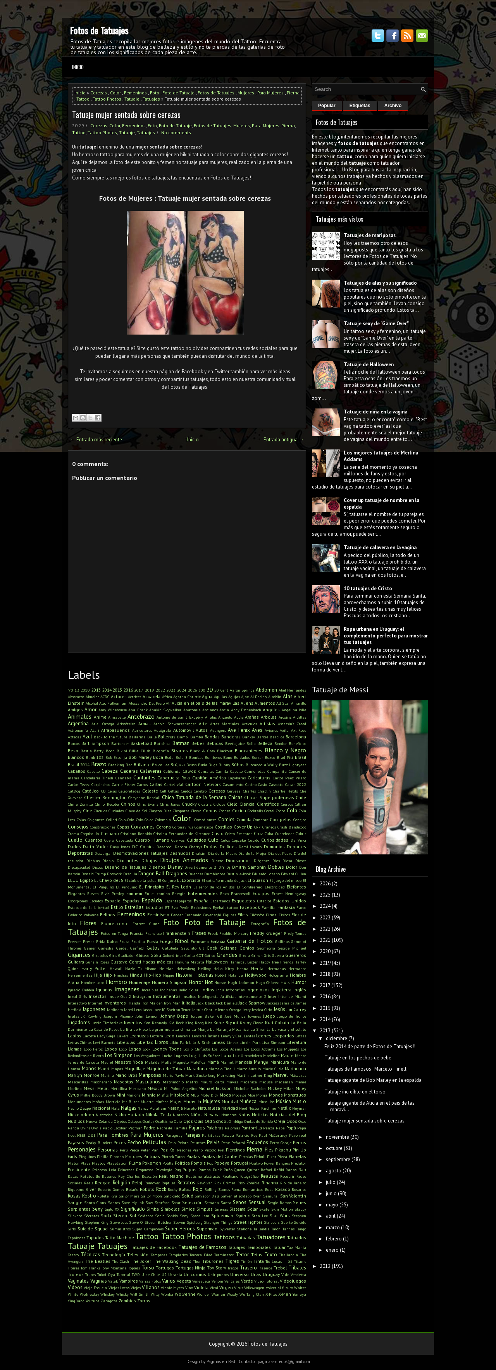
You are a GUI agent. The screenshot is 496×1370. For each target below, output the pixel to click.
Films (243, 914)
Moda (225, 1095)
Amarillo (298, 703)
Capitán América (209, 778)
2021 (325, 940)
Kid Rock (176, 1022)
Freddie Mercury (233, 933)
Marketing (226, 1075)
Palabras (215, 1128)
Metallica (118, 1088)
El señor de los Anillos (214, 887)
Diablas (93, 860)
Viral (214, 1287)
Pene (225, 1142)
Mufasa (162, 1101)
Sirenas (221, 1209)
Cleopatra (181, 810)
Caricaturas (259, 778)
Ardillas (299, 717)
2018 (325, 974)
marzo (333, 1227)
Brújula (177, 764)
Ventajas (231, 1281)
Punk (217, 1169)
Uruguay (271, 1274)
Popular (327, 105)
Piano (198, 1150)
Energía (179, 893)
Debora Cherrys (188, 846)
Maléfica (197, 1062)
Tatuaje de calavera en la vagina (380, 547)
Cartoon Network (203, 784)
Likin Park (178, 1042)
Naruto (190, 1108)
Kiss (208, 1022)
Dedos (210, 846)
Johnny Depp (174, 1016)
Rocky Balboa (179, 1189)
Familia (269, 907)
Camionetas (255, 771)
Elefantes (296, 887)
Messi (90, 1088)
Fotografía (260, 923)
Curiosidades (274, 840)
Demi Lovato (250, 846)
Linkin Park (249, 1042)
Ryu (113, 1196)
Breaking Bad (120, 764)
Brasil (300, 757)
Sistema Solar (243, 1209)
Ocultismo (164, 1121)
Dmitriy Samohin (249, 867)
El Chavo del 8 (108, 880)
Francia (136, 933)
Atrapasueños (115, 730)
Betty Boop (104, 750)
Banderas (231, 737)
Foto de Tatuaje (178, 93)
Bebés (198, 743)
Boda (169, 757)
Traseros (265, 1268)
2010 (85, 690)
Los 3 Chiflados (196, 1049)
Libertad (144, 1042)
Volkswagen (254, 1287)
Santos (114, 1202)
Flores (88, 923)
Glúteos (142, 955)
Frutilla (138, 941)
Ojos (188, 1121)
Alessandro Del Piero (146, 703)
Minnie (149, 1095)
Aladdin (274, 696)
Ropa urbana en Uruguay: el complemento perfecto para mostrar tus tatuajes (386, 636)
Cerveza (234, 791)
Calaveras (151, 771)
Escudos (96, 901)
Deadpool (164, 846)
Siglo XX (112, 1209)
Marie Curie (272, 1068)
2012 (325, 1266)
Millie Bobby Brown (97, 1095)
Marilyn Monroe (84, 1075)
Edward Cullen (293, 873)
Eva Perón (180, 907)
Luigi (193, 1055)
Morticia (113, 1101)
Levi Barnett (104, 1042)
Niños (197, 1114)
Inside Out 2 (119, 996)
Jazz (157, 1009)
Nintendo (181, 1114)
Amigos (75, 709)
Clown (196, 810)
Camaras (206, 771)
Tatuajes (151, 99)
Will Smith (140, 1294)
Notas (244, 1114)
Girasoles (100, 955)
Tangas (288, 1229)
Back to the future (110, 737)
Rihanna (270, 1183)
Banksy (248, 737)
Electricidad (275, 887)
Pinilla (102, 1156)
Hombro (116, 982)
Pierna (293, 93)
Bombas (196, 757)
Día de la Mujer (252, 853)
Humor (298, 982)
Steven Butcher (158, 1222)
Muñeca (248, 1101)
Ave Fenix (239, 730)
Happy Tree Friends (276, 962)
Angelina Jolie (294, 709)
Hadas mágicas (158, 962)
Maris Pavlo (173, 1075)
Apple (238, 717)
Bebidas (215, 743)
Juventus (133, 1022)
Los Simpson (119, 1055)
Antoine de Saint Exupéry (180, 717)
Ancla (224, 709)
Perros (299, 1142)
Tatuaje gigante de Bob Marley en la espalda (373, 1080)
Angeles (271, 709)
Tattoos (224, 1237)
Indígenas (168, 989)
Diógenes (261, 860)
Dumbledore (214, 873)
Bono (227, 757)
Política (182, 1163)
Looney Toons (167, 1049)
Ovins (85, 1128)
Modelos (239, 1095)
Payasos (76, 1142)
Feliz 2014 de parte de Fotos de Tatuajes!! (369, 1046)
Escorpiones (78, 901)
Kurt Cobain (277, 1022)
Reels (88, 1183)
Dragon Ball (151, 873)
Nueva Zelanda (99, 1121)
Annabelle (117, 717)
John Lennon (147, 1016)
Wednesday (89, 1294)
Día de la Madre (222, 853)
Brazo (99, 764)
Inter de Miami (292, 996)
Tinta (258, 1261)
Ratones (109, 1176)
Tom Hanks (90, 1268)
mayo (332, 1204)
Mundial (230, 1101)
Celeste (150, 791)
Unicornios (195, 1274)
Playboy (98, 1163)
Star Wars (280, 1215)
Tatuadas (245, 1237)
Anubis (211, 717)
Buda (202, 764)
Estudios (155, 907)
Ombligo (236, 1121)
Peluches (197, 1142)
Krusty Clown (252, 1022)
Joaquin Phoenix (118, 1016)
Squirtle (243, 1215)
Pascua (228, 1135)
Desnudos (180, 853)
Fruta (124, 941)
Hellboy (204, 968)
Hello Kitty (224, 968)
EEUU (73, 880)
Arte (203, 723)
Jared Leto (132, 1009)
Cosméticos (204, 827)
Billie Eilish (139, 750)
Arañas (252, 717)
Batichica (162, 743)
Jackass (273, 1003)
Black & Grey (202, 750)
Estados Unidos (289, 901)
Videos (75, 1287)
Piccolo (210, 1150)
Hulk (285, 982)
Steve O (136, 1222)
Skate (264, 1209)
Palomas (232, 1128)
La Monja (200, 1029)
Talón (276, 1229)
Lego (169, 1036)
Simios (188, 1209)
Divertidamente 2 (200, 867)
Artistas (267, 723)
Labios (74, 1036)
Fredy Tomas (295, 933)
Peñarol (238, 1142)
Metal (102, 1088)
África (167, 696)
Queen (239, 1169)
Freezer (74, 941)
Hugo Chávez (267, 982)
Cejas (112, 791)
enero (332, 1250)
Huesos (220, 982)
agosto (333, 1170)
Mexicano (137, 1088)
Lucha (167, 1055)
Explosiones (201, 907)
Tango (301, 1229)
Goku (155, 955)
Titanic (300, 1261)
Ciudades (116, 810)
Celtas (173, 791)
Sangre (75, 1202)
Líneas (232, 1042)
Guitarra (76, 962)
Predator (298, 1163)
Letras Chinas (79, 1042)
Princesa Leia (104, 1169)
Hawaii (116, 968)
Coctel (269, 810)
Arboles (269, 717)
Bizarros (179, 750)
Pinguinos (87, 1156)
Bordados (242, 757)
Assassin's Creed (292, 723)
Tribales (297, 1267)
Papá (291, 1128)
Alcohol (92, 703)
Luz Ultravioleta (247, 1055)
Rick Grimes (225, 1183)
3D (210, 690)
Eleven (93, 893)
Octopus (134, 1121)
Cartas (156, 784)
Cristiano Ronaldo (136, 833)
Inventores (114, 1003)
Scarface (162, 1202)
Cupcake (239, 840)
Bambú (196, 737)
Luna (226, 1055)
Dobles (276, 867)
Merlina (75, 1088)
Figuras (229, 914)
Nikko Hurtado (129, 1114)
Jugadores (79, 1022)
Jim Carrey (296, 1009)
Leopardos (283, 1036)
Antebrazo (141, 716)
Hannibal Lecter (243, 962)
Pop (210, 1163)
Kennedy (159, 1022)
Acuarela (151, 696)
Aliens (247, 703)
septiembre (338, 1159)
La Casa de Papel (103, 1029)
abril (331, 1216)
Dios (276, 860)
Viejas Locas (118, 1287)
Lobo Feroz (93, 1049)
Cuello (75, 840)
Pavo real (297, 1135)
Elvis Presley (112, 893)
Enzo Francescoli (235, 893)
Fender (177, 914)
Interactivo (77, 1003)
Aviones (271, 730)
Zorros (143, 1300)
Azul (87, 736)
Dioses (300, 860)
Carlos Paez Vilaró (289, 778)
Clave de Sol (136, 810)
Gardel (121, 948)
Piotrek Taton (173, 1156)
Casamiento (233, 784)
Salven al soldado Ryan (241, 1196)
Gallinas (282, 941)
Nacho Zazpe (79, 1108)
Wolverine (185, 1294)
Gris (267, 955)
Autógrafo (162, 730)
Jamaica (287, 1003)
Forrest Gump (146, 923)
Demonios (274, 846)
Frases (199, 933)
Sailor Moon (151, 1196)
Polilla (168, 1163)
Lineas (218, 1042)
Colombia (163, 819)
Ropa (269, 1189)
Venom (217, 1281)
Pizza (282, 1156)
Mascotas (123, 1082)
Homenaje (139, 982)
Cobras (210, 810)
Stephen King (97, 1222)
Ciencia (247, 804)
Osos (291, 1121)
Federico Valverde (83, 914)
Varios (168, 1281)
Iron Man (172, 1003)
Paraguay (174, 1135)
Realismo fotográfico (240, 1176)
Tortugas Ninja (191, 1268)
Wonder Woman (211, 1294)
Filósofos (257, 914)
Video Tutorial (266, 1281)
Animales (79, 716)
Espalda (151, 900)
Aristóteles (126, 723)
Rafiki (279, 1169)
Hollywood (256, 975)
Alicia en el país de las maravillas (205, 703)
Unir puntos (218, 1274)
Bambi (183, 737)
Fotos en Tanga (114, 933)
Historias (204, 975)
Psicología (163, 1169)
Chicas (235, 797)
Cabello (93, 771)
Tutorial (123, 1274)
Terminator (224, 1254)
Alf (168, 703)
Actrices (134, 696)
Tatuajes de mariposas (370, 235)
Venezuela (201, 1281)
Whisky (122, 1294)
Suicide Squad (93, 1229)
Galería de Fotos (250, 941)
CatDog (74, 791)
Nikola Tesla (158, 1114)
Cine (87, 810)
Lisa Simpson (273, 1042)
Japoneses (94, 1009)
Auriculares (142, 730)
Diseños (156, 867)
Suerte (287, 1222)
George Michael (292, 948)
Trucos (90, 1274)
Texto (270, 1254)
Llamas (75, 1049)
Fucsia (152, 941)
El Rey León (178, 887)
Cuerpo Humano (152, 840)
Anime (100, 717)
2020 (325, 951)
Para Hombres (112, 1135)
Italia (190, 1003)
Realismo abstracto (203, 1176)
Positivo (256, 1163)
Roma (236, 1189)
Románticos (253, 1189)
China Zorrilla (80, 804)
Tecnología (113, 1254)
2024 (181, 690)
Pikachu (283, 1150)
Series (299, 1202)
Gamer (90, 948)
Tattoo (83, 99)
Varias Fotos (150, 1281)
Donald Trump (93, 873)
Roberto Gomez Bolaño (118, 1189)
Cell (163, 791)
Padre (149, 1128)
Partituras (211, 1135)
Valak (113, 1281)
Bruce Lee (160, 764)
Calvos (189, 771)
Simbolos (170, 1209)
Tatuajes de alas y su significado (380, 283)
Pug (177, 1169)
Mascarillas (78, 1082)
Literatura (296, 1042)
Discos (97, 867)
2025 (325, 895)
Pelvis (213, 1142)
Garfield (137, 948)
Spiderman (222, 1215)
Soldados (145, 1215)
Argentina (78, 723)
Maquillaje (134, 1068)
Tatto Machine (119, 1237)
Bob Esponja (116, 757)
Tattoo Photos (107, 99)
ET (167, 907)
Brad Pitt (285, 757)
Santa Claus (95, 1202)
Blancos (76, 757)
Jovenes (254, 1016)
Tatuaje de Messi (340, 690)
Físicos (284, 914)
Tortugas (165, 1268)
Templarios (178, 1254)
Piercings (235, 1150)
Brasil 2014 (79, 764)
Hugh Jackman (241, 982)
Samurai (271, 1196)
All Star (283, 703)
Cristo (218, 833)
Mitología (179, 1095)
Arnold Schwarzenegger (174, 723)
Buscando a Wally (261, 764)
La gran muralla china (169, 1029)
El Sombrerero (249, 887)
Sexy (97, 1209)
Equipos (261, 893)
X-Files (271, 1294)
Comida (243, 819)
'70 (70, 690)
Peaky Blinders (99, 1142)
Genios (246, 948)
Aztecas (74, 737)
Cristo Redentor (238, 833)
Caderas (129, 771)
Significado (133, 1209)
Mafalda (152, 1062)
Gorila (189, 955)
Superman (206, 1229)
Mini (121, 1095)
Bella (251, 743)
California (172, 771)
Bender (280, 743)
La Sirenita (260, 1029)
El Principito (151, 887)
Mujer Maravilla (185, 1101)
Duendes (195, 873)
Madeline (271, 1055)
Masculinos (148, 1081)
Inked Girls (77, 996)
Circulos (100, 810)
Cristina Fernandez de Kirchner (181, 833)
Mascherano (101, 1082)
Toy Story (216, 1268)
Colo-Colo (126, 819)
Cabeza (110, 771)
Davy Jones (120, 846)
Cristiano (110, 833)
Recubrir (287, 1176)
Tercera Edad (200, 1254)
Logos (135, 1049)
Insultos (189, 996)
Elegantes (76, 893)
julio (331, 1182)
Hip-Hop (152, 975)
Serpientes (79, 1209)
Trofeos (76, 1274)
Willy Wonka (162, 1294)
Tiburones (213, 1261)
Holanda (235, 975)
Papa (280, 1128)
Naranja (175, 1108)
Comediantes (205, 819)
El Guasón (258, 880)
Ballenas (167, 737)
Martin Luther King (254, 1075)
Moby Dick (209, 1095)
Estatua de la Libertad (88, 907)
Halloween (217, 962)
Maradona (197, 1068)
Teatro (73, 1254)
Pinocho (117, 1156)
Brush (191, 764)
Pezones (184, 1150)
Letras (300, 1036)
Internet (95, 1003)
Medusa (266, 1082)
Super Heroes (180, 1228)
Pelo (172, 1142)
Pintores (133, 1156)
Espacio (113, 901)
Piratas (193, 1156)
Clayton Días (160, 810)
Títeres (73, 1268)
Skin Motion (282, 1209)
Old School (216, 1121)
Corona (163, 827)
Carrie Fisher (123, 784)
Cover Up (243, 827)
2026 (192, 690)
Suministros (120, 1229)
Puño (228, 1169)
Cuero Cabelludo (118, 840)
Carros (142, 784)
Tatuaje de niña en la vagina (375, 411)
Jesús (279, 1009)
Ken (146, 1022)
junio (331, 1193)
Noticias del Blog (288, 1114)
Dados (74, 846)
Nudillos (76, 1121)
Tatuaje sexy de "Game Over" (376, 323)
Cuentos (93, 840)
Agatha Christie (187, 696)
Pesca (134, 1150)
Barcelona (296, 737)
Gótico (210, 955)
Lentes (249, 1036)
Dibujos (149, 860)
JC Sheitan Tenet (176, 1009)
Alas (288, 696)
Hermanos (297, 968)
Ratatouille (90, 1176)
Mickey (275, 1088)
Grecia (244, 955)
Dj (228, 867)
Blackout (224, 750)
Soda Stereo (114, 1215)
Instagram (142, 996)
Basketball (141, 743)
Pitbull (259, 1156)
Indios (208, 989)
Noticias (260, 1114)
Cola (292, 810)
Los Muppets (288, 1049)
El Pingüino (126, 887)
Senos (239, 1202)
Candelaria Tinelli (97, 778)
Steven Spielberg (188, 1222)
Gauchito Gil (192, 948)
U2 (164, 1274)
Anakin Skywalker (165, 709)
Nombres (228, 1114)
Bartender (120, 743)
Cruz (258, 833)
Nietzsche (104, 1114)
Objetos (120, 1121)
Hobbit (220, 975)
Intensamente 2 (252, 996)
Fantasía (286, 907)
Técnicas (90, 1254)
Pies (269, 1149)
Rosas (74, 1195)
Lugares (181, 1055)
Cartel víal (173, 784)
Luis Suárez (209, 1055)
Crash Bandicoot (291, 827)
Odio (178, 1121)
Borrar (257, 757)
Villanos (151, 1287)
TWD (136, 1274)
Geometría (266, 948)
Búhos (238, 764)
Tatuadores (271, 1237)
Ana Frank (137, 709)
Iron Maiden (152, 1003)
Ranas (291, 1169)
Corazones (143, 826)
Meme (300, 1082)
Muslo (299, 1101)
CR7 (257, 827)
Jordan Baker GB (206, 1016)
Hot (209, 982)
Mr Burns (130, 1101)
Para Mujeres (270, 93)
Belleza (264, 743)
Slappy (300, 1209)
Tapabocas (76, 1237)
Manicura (279, 1062)
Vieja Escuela (95, 1287)
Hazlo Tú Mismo (140, 968)
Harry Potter (94, 968)
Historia (184, 975)
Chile (301, 797)
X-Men (284, 1294)
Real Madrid (171, 1176)
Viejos (136, 1287)
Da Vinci (299, 840)
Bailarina (137, 737)
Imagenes (127, 989)
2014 (107, 690)
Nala (115, 1108)
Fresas (88, 941)
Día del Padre (280, 853)
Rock (161, 1189)
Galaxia (218, 941)
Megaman (284, 1082)
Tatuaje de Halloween (369, 364)
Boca (158, 757)
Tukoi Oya (106, 1274)
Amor (90, 709)
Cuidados (196, 840)
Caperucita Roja (173, 778)
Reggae (102, 1183)
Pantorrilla (251, 1128)
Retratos (186, 1182)
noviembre (337, 1137)
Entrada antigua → (284, 439)
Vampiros (128, 1281)
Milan (288, 1088)
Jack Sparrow (252, 1003)
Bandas (212, 737)
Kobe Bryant (226, 1022)
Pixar (271, 1156)
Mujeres (246, 93)
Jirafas (73, 1016)
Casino (251, 784)
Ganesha (106, 948)
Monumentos (79, 1101)
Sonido (172, 1215)
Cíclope (219, 804)
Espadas (131, 901)
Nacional (101, 1108)
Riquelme (76, 1189)
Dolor (291, 867)
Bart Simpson (95, 743)
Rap (302, 1169)
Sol (132, 1215)
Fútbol (182, 941)
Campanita (277, 771)
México (155, 1088)
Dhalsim (199, 853)
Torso (147, 1267)
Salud (187, 1196)
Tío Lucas (273, 1261)
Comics (226, 819)
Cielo (232, 804)
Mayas (232, 1082)
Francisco (153, 933)
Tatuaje (132, 99)
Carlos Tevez (79, 784)
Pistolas (246, 1156)
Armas (144, 723)
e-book (245, 873)
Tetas (256, 1254)
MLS (195, 1095)
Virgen (226, 1287)
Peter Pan (149, 1150)
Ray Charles (129, 1176)
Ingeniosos (258, 989)
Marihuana (295, 1068)
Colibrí (111, 819)
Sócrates (91, 1215)
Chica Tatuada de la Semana (194, 797)
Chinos (128, 804)
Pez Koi (168, 1150)
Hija (98, 975)
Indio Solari (189, 989)
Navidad (229, 1108)
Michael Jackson (215, 1088)
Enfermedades (203, 893)
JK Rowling (91, 1016)
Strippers (271, 1222)
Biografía (161, 750)
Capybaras (237, 778)
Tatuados (296, 1237)
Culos (225, 840)
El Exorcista (188, 880)
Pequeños (257, 1142)
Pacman (135, 1128)
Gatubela (170, 948)
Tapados (95, 1237)
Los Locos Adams (226, 1049)
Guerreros (295, 955)
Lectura (156, 1036)
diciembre (336, 1038)
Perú (124, 1150)
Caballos (76, 771)
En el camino (157, 893)
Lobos (111, 1049)
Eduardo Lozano (266, 873)
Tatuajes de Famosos (202, 1247)
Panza (268, 1128)
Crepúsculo (90, 833)
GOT (199, 955)
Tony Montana (114, 1268)
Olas (198, 1121)
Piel (221, 1150)
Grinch (257, 955)
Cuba (269, 833)
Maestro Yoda (129, 1062)
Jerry (247, 1009)
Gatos (153, 948)
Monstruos (295, 1095)
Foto (154, 93)
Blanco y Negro (285, 750)
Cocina (239, 810)
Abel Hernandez (293, 690)
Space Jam (199, 1215)
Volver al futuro (279, 1287)
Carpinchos (100, 784)
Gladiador (126, 955)
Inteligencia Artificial (217, 996)
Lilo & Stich (199, 1042)
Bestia (86, 750)
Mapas (117, 1068)
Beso (73, 750)
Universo (239, 1274)
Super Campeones (148, 1229)
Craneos (269, 827)
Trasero (248, 1267)
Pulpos (189, 1169)
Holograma (278, 975)
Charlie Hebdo (285, 791)
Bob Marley (140, 757)
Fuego (166, 941)
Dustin (232, 873)
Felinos (107, 914)
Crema (73, 833)
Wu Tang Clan (251, 1294)
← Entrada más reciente (96, 439)
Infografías (235, 989)
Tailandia (261, 1229)
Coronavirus (182, 827)
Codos (280, 810)
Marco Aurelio (248, 1068)
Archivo (393, 105)
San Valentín (293, 1196)
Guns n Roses (97, 962)
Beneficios (297, 743)
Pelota (183, 1142)
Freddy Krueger (266, 933)
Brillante (142, 764)
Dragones (176, 873)
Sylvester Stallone (235, 1229)
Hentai (258, 968)
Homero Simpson (170, 982)
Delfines (228, 846)
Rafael (266, 1169)
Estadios (264, 901)
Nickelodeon (81, 1114)
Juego (269, 1016)
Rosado (282, 1189)
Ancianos (210, 709)
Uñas (256, 1274)
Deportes (296, 846)
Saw (149, 1202)
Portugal (239, 1163)
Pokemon (151, 1163)
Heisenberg (185, 968)
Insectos (98, 996)
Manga (261, 1062)
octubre (334, 1148)
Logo (123, 1049)
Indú (220, 989)
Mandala (243, 1062)
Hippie (168, 975)
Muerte (147, 1101)
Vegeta (184, 1281)
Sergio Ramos (279, 1202)
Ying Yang (76, 1300)
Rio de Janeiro (293, 1183)
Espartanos (220, 901)
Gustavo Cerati (125, 962)
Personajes (82, 1149)
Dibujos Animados (184, 860)
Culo (213, 840)
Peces (120, 1142)
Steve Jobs (119, 1222)
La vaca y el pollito (289, 1029)
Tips (288, 1261)
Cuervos (177, 840)
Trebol (280, 1268)
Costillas (223, 827)
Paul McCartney (273, 1135)
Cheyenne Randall (144, 797)
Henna (242, 968)
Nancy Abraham (152, 1108)
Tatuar (279, 1247)
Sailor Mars (129, 1196)
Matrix (192, 1082)
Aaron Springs (242, 690)
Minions (133, 1095)
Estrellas (134, 907)
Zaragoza (108, 1300)
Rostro (89, 1195)
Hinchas (121, 975)
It (183, 1003)
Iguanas (104, 989)
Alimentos (265, 703)
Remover (152, 1183)
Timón (246, 1261)
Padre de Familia (172, 1128)
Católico (90, 791)
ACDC (104, 696)
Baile (152, 737)
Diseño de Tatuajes (126, 867)
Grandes (227, 954)
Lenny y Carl (232, 1036)
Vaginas (98, 1281)
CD (103, 791)
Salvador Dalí (207, 1196)
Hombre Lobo (92, 982)
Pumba (204, 1169)
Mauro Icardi (212, 1082)
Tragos (232, 1268)
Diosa (287, 860)
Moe (251, 1095)
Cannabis (123, 778)
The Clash (120, 1261)
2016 (128, 690)
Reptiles (168, 1183)
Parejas (192, 1135)
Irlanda (133, 1003)
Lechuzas (139, 1036)
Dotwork (114, 873)
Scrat (176, 1202)
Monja (261, 1095)
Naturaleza (209, 1108)
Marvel (280, 1075)
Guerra (278, 955)
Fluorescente (115, 923)
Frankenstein (176, 933)
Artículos (249, 723)
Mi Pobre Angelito (180, 1088)
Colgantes (96, 819)
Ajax (245, 696)
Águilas (220, 696)
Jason (147, 1009)
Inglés (299, 989)
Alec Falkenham (113, 703)
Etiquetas (360, 105)
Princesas (126, 1169)
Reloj (137, 1183)
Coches (224, 810)
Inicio (78, 67)
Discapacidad (79, 867)
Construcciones (102, 827)
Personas (108, 1149)
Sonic (159, 1215)
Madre (287, 1055)
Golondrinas (173, 955)
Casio (262, 784)
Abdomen (266, 690)
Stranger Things (218, 1222)
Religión (121, 1182)
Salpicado (172, 1196)
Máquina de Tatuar (165, 1068)
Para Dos (86, 1135)
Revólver (204, 1183)
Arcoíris (285, 717)
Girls (113, 955)
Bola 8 (182, 757)
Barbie (262, 737)
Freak (213, 933)
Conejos (299, 819)
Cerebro (200, 791)
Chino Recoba (107, 804)
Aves (257, 730)
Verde (247, 1281)
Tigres (232, 1261)
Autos (202, 730)
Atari (94, 730)
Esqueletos (243, 901)
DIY (221, 867)
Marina (107, 1075)
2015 (117, 690)
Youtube (92, 1300)
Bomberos (213, 757)
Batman (180, 743)
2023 (171, 690)
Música (283, 1101)
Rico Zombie (249, 1183)
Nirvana (212, 1114)
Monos (276, 1095)
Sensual (257, 1202)
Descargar (103, 853)
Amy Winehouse (112, 709)
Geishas (228, 948)
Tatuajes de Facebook (154, 1247)
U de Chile (150, 1274)
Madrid (107, 1062)
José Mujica (235, 1016)
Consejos (78, 826)
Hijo (108, 975)
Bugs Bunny (219, 764)
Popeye (221, 1163)
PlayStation (117, 1163)
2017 (138, 690)
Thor (197, 1261)
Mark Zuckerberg (200, 1075)
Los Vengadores (147, 1055)
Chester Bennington (105, 797)
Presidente (79, 1169)
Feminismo (158, 914)
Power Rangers (277, 1163)
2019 (149, 690)
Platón (73, 1163)
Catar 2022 (295, 784)
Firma (271, 914)
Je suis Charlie (204, 1009)
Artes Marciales (224, 723)
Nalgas (128, 1108)
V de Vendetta (293, 1274)
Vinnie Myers (172, 1287)
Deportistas (80, 853)
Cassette (276, 784)
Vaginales (78, 1281)
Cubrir (301, 833)
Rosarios (299, 1189)
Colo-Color (144, 819)
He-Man (166, 968)
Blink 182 (94, 757)
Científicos (268, 804)
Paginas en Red (221, 1361)
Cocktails (255, 810)
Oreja (279, 1121)
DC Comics (143, 846)
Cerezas (98, 93)
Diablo (108, 860)
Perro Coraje (280, 1142)
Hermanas (276, 968)
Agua (207, 696)
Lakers (122, 1036)
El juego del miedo (285, 880)
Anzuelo (225, 717)
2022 (160, 690)
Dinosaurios (238, 860)
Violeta (201, 1287)
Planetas (297, 1156)
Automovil (183, 730)
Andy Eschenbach (246, 709)
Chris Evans (147, 804)
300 (201, 690)
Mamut (227, 1062)
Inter (272, 996)
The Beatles (97, 1261)
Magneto (181, 1062)
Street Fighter (248, 1222)
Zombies (127, 1300)
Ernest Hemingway (289, 893)
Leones (263, 1036)
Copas (123, 827)
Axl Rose (299, 730)
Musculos (266, 1101)
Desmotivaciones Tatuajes (140, 853)
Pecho (134, 1142)
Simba (152, 1209)
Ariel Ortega (102, 723)
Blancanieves (248, 750)
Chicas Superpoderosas (269, 797)
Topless (134, 1268)
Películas (154, 1142)
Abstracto (76, 696)
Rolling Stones (217, 1189)
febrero (334, 1238)
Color (115, 93)
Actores (119, 696)
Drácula (130, 873)
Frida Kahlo (107, 941)
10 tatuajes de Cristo (368, 588)
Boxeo (270, 757)
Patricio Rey (246, 1135)
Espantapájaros (177, 901)
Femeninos (135, 93)
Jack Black (205, 1003)
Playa (86, 1163)
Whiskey (107, 1294)
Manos (89, 1068)
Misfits (163, 1095)
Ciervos (287, 804)
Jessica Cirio (262, 1009)
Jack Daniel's (227, 1003)
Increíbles (150, 989)
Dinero (217, 860)
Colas (81, 819)
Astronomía (78, 730)
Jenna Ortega (229, 1009)
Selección (192, 1202)
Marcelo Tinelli (221, 1068)
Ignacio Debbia (81, 989)
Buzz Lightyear (292, 764)
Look (146, 1049)
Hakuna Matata (189, 962)
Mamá (213, 1062)
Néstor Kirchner (262, 1108)
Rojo (198, 1189)
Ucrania (175, 1274)
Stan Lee (259, 1215)
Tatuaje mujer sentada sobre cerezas (126, 114)
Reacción (149, 1176)
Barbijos (277, 737)
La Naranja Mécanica (229, 1029)
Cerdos (186, 791)
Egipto (86, 880)
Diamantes (127, 860)
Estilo (117, 907)
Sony (184, 1215)
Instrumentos (167, 996)
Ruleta (103, 1196)
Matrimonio (173, 1082)
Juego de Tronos (291, 1016)
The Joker (141, 1261)
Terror (242, 1254)
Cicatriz (205, 804)
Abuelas (92, 696)
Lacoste (89, 1036)
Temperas (159, 1254)
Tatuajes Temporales (249, 1247)
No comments (176, 132)
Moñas (98, 1101)
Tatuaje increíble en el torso (355, 1091)
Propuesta (144, 1169)
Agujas (234, 696)
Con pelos (280, 819)
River (91, 1189)
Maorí (104, 1068)
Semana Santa (217, 1202)
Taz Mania (296, 1247)
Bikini (122, 750)
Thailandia (288, 1254)
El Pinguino (103, 887)
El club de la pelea (140, 880)
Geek (212, 948)
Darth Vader (95, 846)
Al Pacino (258, 696)
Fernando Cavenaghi (202, 914)
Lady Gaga (106, 1036)
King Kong (194, 1022)
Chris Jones (169, 804)
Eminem (134, 893)
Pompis (198, 1163)
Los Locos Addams (259, 1049)
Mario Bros (126, 1075)
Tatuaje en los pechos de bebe (357, 1057)
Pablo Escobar (115, 1128)
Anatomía (192, 709)
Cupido (253, 840)
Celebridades (129, 791)
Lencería (183, 1036)
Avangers (218, 730)
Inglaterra (281, 989)
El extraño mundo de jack (224, 880)
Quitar (253, 1169)
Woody (232, 1294)
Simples (204, 1209)
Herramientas (80, 975)
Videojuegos (293, 1281)
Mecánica (248, 1082)
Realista (269, 1176)
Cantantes (144, 777)
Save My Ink (132, 1202)
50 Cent (221, 690)
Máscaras (297, 1075)
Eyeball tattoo (225, 907)
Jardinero (115, 1009)
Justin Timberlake (106, 1022)
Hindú (136, 975)
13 (77, 690)
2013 (96, 690)
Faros (301, 907)
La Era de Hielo (134, 1029)
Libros (161, 1042)
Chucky (189, 804)
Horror (196, 982)
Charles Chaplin (257, 791)
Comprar (260, 819)
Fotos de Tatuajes (99, 30)
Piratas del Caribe (220, 1156)
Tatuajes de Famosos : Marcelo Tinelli (366, 1069)
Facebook (250, 907)
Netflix (284, 1108)
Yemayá (299, 1294)
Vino (189, 1287)
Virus (238, 1287)
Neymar (299, 1108)
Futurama (200, 941)
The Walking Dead (172, 1261)
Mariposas (150, 1075)
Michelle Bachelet (250, 1088)
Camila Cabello (229, 771)
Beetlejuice (235, 743)
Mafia (166, 1062)
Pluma (135, 1163)
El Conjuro (167, 880)
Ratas (73, 1176)
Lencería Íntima (206, 1036)
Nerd (243, 1108)
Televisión (137, 1254)
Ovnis (96, 1128)
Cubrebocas (284, 833)
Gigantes (79, 954)
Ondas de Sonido (258, 1121)
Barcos (73, 743)
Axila (284, 730)
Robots (147, 1189)
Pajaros (197, 1127)
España (201, 901)
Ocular (148, 1121)
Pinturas (151, 1156)
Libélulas (126, 1042)
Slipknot (75, 1215)
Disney (175, 867)
